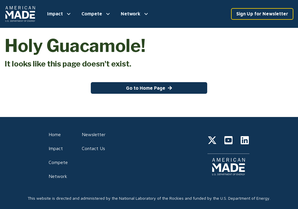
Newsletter (94, 134)
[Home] (21, 14)
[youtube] (228, 141)
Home (55, 134)
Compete (58, 162)
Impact (56, 148)
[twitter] (212, 141)
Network (58, 176)
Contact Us (93, 148)
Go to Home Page (149, 88)
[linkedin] (244, 141)
